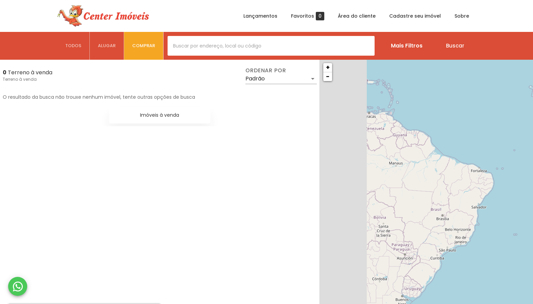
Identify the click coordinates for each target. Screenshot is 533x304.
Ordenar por (265, 70)
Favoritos (307, 16)
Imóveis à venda (159, 115)
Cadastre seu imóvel (415, 16)
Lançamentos (260, 16)
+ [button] (328, 67)
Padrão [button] (255, 78)
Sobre (461, 16)
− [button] (327, 76)
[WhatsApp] (17, 286)
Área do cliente (357, 16)
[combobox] (271, 46)
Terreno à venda (20, 79)
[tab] (73, 46)
